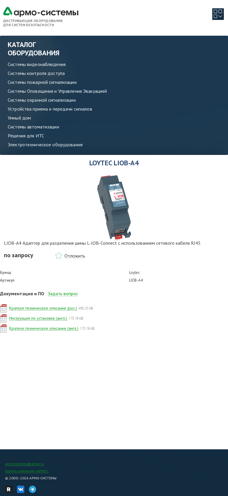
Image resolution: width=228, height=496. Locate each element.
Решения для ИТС (26, 136)
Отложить (74, 256)
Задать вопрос (63, 293)
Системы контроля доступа (36, 73)
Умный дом (19, 118)
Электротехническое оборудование (45, 144)
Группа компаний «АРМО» (27, 471)
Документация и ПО (22, 293)
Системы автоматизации (33, 127)
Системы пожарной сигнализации (42, 82)
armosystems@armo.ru (24, 464)
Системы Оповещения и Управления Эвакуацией (57, 91)
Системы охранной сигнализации (42, 100)
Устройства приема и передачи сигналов (50, 109)
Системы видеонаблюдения (37, 64)
